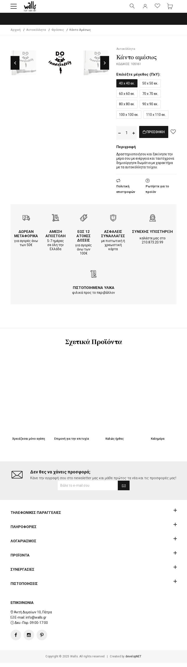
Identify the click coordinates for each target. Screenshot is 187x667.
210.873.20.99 (152, 246)
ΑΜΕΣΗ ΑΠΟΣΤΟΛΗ (55, 238)
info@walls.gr (36, 621)
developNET (133, 660)
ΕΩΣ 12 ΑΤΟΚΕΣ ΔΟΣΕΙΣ (83, 240)
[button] (14, 8)
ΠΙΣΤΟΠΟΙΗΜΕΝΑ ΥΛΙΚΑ (93, 292)
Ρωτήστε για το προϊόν (157, 193)
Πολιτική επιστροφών (125, 193)
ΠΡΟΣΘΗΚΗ (159, 136)
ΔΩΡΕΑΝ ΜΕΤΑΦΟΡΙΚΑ (26, 238)
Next (104, 67)
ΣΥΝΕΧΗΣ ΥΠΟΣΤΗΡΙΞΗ (152, 236)
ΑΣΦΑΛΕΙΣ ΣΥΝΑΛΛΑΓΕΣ (113, 238)
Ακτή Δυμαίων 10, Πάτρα (33, 616)
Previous (15, 67)
